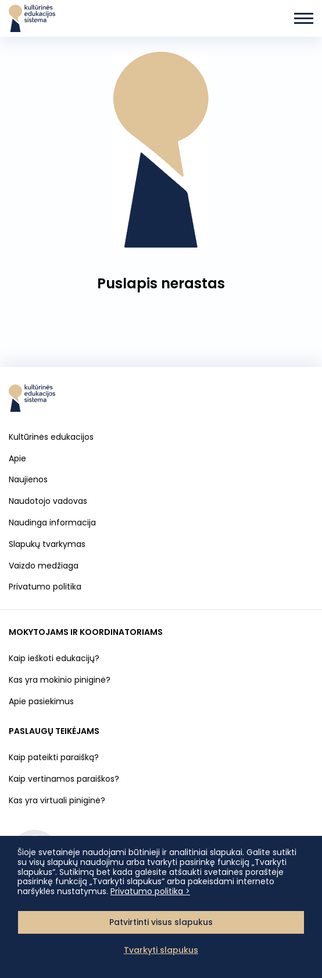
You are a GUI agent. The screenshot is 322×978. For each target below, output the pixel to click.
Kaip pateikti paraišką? (54, 757)
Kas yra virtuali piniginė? (57, 800)
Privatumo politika (45, 586)
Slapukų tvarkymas (47, 544)
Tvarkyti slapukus (161, 950)
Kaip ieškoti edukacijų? (54, 658)
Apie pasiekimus (41, 701)
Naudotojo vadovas (48, 501)
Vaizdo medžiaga (43, 565)
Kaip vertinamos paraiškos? (64, 779)
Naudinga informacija (52, 522)
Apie (17, 458)
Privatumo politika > (150, 891)
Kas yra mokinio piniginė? (59, 680)
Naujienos (28, 479)
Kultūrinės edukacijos (51, 437)
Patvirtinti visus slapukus (161, 922)
